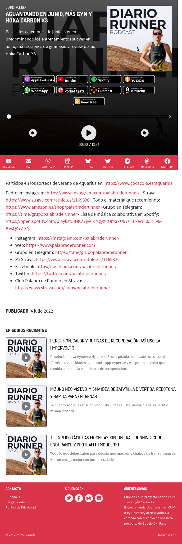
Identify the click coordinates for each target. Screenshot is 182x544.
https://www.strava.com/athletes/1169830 (48, 200)
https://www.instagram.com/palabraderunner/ (93, 193)
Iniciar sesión (167, 535)
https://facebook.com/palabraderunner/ (76, 266)
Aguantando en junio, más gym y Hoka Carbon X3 (49, 17)
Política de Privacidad (21, 507)
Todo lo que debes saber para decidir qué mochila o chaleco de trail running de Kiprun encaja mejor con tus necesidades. (113, 456)
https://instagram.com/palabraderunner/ (78, 238)
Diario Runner (16, 7)
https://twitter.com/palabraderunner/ (69, 273)
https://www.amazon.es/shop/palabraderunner (53, 207)
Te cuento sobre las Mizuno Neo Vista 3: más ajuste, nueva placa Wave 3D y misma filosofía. (109, 408)
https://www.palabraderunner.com (60, 245)
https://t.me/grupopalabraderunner (41, 214)
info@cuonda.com (19, 502)
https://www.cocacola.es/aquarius (138, 183)
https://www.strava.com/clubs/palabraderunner (62, 288)
